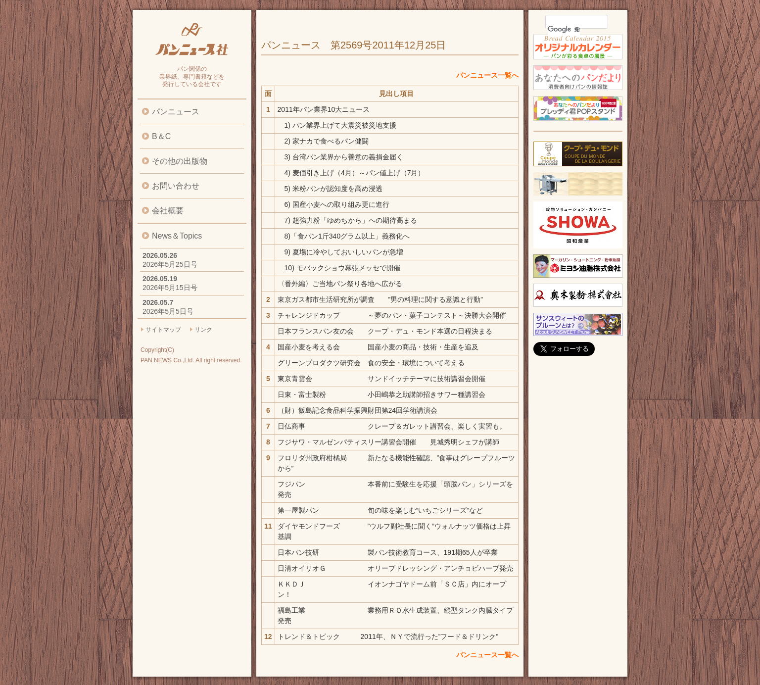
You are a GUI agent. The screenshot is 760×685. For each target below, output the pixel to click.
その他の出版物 (179, 161)
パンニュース (175, 111)
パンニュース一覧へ (487, 75)
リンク (203, 330)
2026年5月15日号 (169, 288)
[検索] (564, 29)
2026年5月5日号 (167, 311)
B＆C (161, 136)
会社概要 (168, 210)
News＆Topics (177, 236)
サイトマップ (163, 330)
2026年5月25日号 (169, 264)
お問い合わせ (175, 186)
